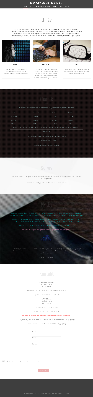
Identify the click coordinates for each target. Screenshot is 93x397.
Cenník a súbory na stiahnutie (43, 6)
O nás (31, 6)
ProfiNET (16, 65)
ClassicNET (46, 65)
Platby (60, 6)
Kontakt (67, 6)
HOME (25, 6)
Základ (76, 65)
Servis (54, 6)
